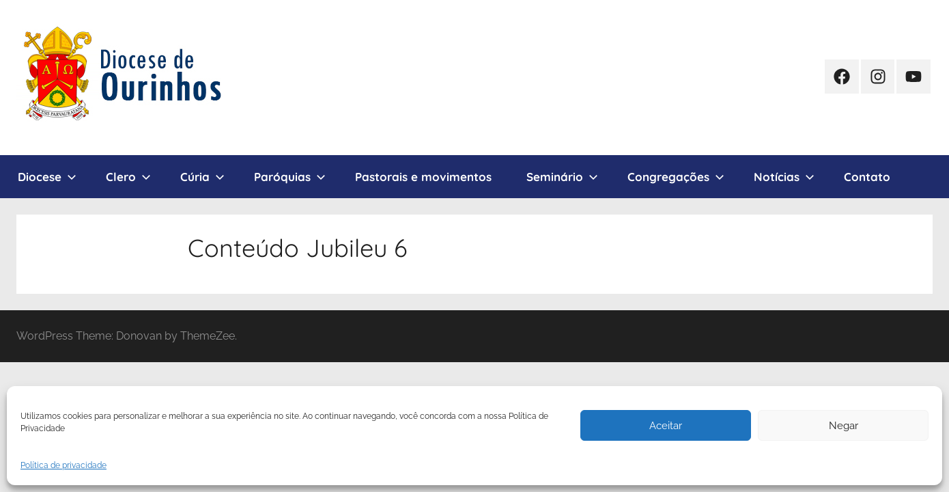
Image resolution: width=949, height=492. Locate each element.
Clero (128, 176)
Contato (867, 176)
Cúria (202, 176)
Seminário (562, 176)
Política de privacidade (63, 465)
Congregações (675, 176)
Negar (843, 426)
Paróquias (290, 176)
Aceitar (665, 426)
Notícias (784, 176)
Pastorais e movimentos (423, 176)
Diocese (47, 176)
